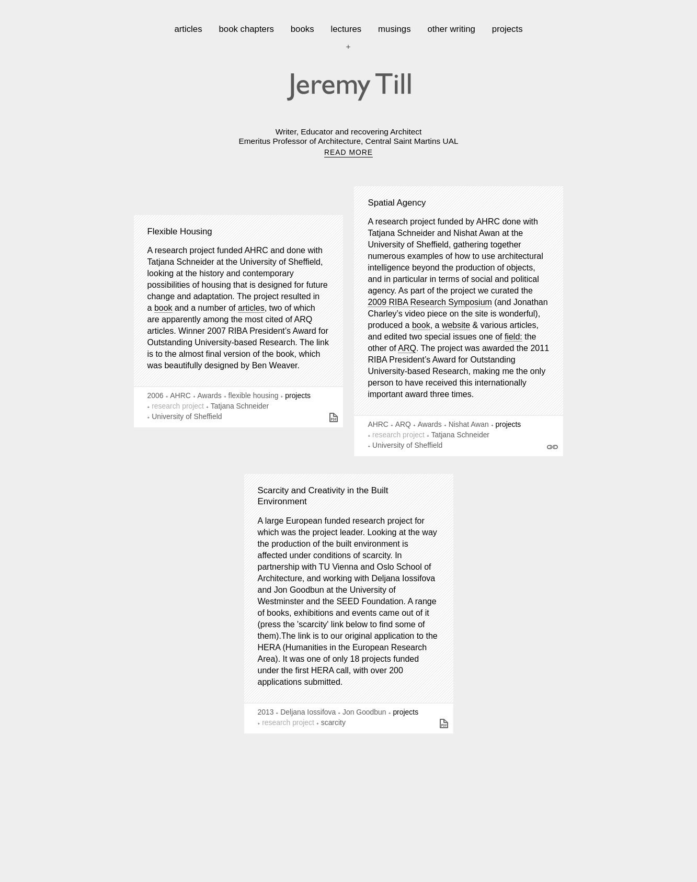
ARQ (407, 348)
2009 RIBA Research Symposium (430, 302)
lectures (345, 29)
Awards (210, 395)
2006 (155, 395)
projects (507, 29)
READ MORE (348, 152)
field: (513, 336)
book (163, 307)
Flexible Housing (179, 231)
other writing (451, 29)
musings (394, 29)
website (456, 325)
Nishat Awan (469, 424)
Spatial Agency (397, 203)
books (302, 29)
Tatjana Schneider (240, 406)
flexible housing (253, 395)
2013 (266, 712)
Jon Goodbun (364, 712)
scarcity (333, 722)
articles (188, 29)
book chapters (246, 29)
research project (178, 406)
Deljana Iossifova (308, 712)
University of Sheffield (187, 416)
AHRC (180, 395)
